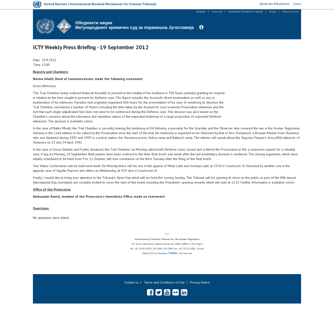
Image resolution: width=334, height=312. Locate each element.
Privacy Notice (200, 282)
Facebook (162, 253)
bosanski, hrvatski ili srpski (246, 11)
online (88, 121)
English (201, 11)
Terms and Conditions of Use (164, 282)
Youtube (187, 253)
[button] (201, 27)
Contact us (131, 282)
